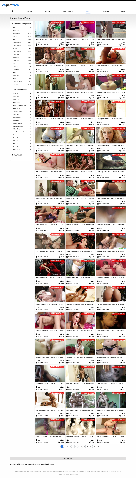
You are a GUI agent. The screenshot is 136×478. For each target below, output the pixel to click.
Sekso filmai (22, 141)
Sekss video (22, 144)
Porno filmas (22, 147)
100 (95, 446)
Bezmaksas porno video (22, 105)
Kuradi (22, 37)
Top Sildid (18, 155)
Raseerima (22, 57)
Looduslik (22, 66)
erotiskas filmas (22, 111)
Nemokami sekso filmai (22, 132)
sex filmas (22, 114)
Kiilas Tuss (22, 60)
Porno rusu (22, 99)
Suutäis (22, 72)
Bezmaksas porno (22, 126)
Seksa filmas (22, 108)
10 (87, 446)
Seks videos (22, 129)
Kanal (123, 11)
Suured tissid (22, 34)
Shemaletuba (22, 117)
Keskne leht (12, 11)
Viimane (29, 11)
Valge (22, 40)
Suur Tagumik (22, 45)
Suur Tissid (22, 31)
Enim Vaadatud (68, 11)
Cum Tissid (22, 54)
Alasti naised (22, 102)
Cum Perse (22, 75)
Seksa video (22, 150)
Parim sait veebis (20, 89)
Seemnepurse (22, 42)
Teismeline (22, 69)
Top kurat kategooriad (22, 24)
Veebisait (106, 11)
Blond (22, 78)
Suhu (22, 28)
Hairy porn (22, 93)
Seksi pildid (22, 120)
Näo (22, 63)
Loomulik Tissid (22, 81)
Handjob (22, 84)
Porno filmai (22, 138)
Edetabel (48, 11)
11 (91, 446)
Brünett (22, 48)
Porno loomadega (62, 474)
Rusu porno (22, 96)
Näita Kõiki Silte (68, 458)
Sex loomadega (22, 123)
